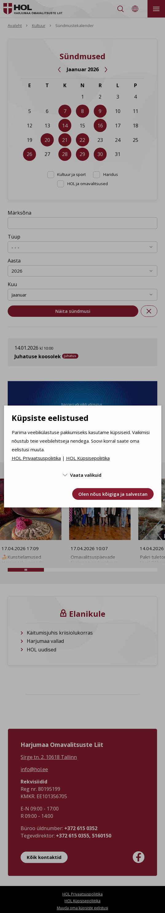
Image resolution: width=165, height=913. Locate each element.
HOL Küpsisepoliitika (88, 458)
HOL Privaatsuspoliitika (36, 458)
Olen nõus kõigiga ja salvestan (112, 494)
